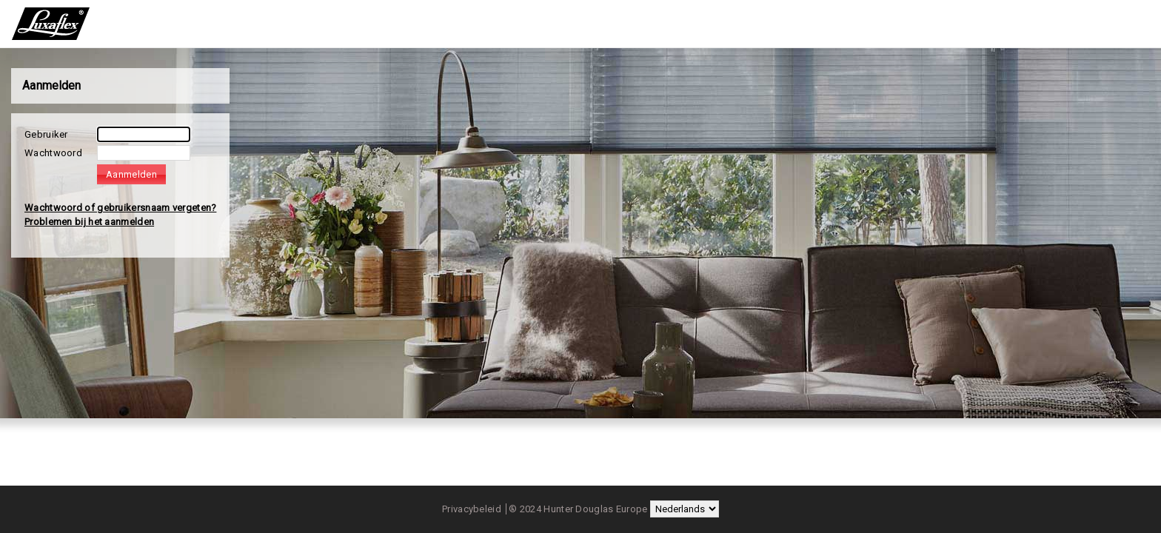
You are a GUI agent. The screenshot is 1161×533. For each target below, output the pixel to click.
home (52, 23)
